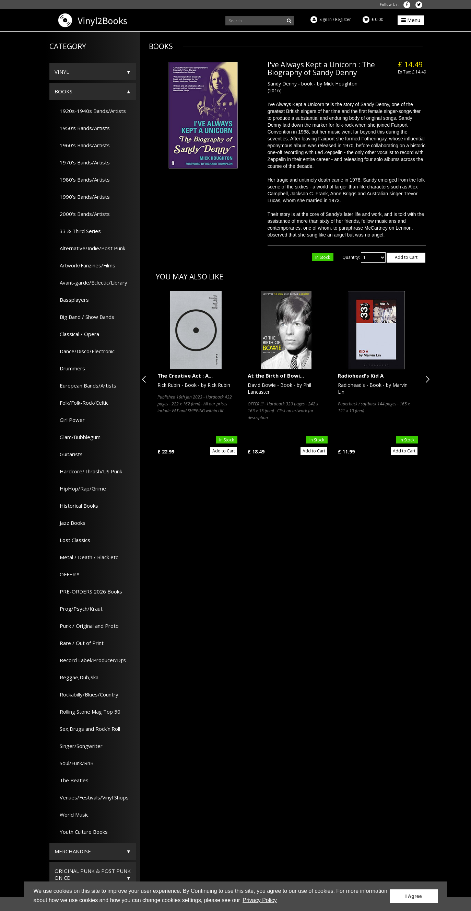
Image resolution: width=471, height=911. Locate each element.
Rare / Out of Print (79, 642)
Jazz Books (70, 522)
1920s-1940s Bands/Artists (90, 110)
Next (426, 379)
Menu (410, 19)
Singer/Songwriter (79, 745)
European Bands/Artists (85, 385)
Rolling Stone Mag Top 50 (87, 711)
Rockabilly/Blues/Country (86, 694)
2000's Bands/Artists (82, 213)
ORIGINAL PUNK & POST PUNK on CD (93, 874)
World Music (72, 814)
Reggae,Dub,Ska (76, 677)
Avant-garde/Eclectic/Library (91, 282)
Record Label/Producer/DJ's (90, 660)
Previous (145, 379)
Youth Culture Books (81, 831)
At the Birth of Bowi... (276, 375)
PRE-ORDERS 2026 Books (88, 591)
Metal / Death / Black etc (86, 557)
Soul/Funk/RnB (74, 763)
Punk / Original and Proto (87, 625)
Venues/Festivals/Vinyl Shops (92, 797)
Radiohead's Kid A (361, 375)
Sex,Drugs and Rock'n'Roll (87, 728)
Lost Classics (72, 540)
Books (63, 91)
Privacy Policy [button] (260, 900)
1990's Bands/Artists (82, 196)
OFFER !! (67, 574)
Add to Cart (406, 257)
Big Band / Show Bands (84, 316)
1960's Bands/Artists (82, 145)
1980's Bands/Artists (82, 179)
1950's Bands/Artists (82, 128)
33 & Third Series (78, 231)
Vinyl (62, 71)
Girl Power (70, 419)
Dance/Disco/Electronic (85, 351)
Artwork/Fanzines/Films (85, 265)
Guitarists (69, 454)
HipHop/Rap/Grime (80, 488)
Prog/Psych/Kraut (79, 608)
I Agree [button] (413, 896)
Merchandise (73, 851)
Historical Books (76, 505)
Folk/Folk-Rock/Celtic (81, 402)
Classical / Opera (77, 334)
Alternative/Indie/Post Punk (90, 248)
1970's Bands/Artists (82, 162)
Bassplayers (72, 299)
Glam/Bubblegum (78, 437)
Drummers (70, 368)
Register (343, 19)
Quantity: (351, 257)
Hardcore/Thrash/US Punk (88, 471)
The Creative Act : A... (185, 375)
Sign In (325, 19)
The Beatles (72, 780)
